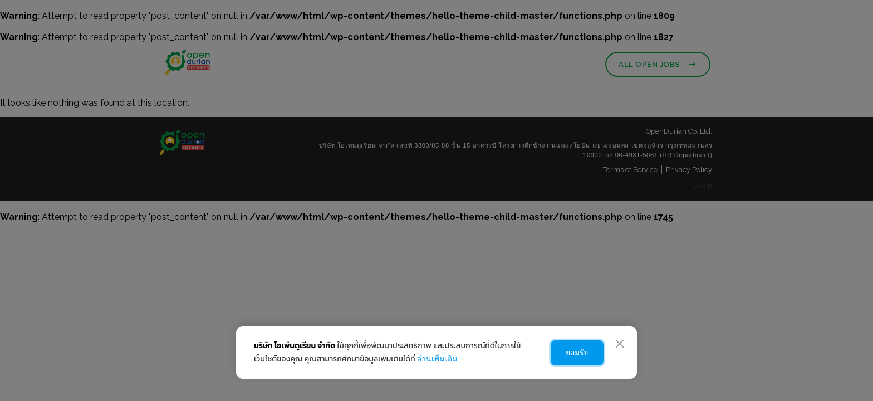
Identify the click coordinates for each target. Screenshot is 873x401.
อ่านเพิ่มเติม (437, 358)
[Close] (619, 343)
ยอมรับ (574, 353)
